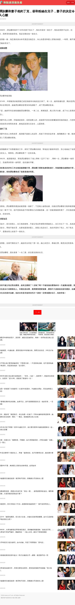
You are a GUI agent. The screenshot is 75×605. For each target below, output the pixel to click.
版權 (19, 597)
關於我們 (3, 597)
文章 (68, 2)
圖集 (72, 2)
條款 (13, 597)
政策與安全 (9, 597)
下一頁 (37, 312)
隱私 (16, 597)
